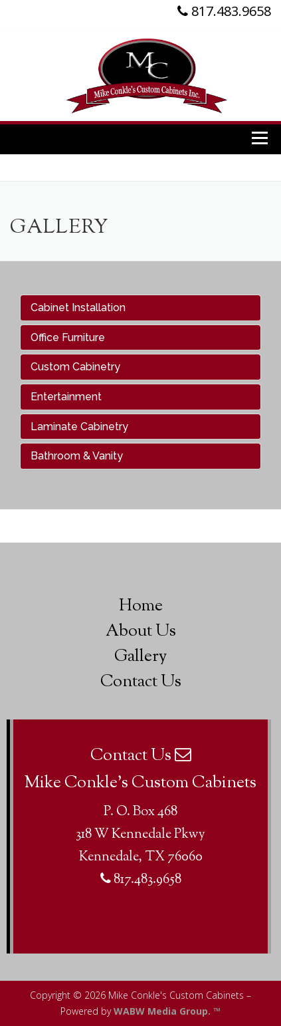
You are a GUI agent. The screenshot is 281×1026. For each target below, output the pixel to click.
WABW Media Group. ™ (167, 1011)
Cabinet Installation (78, 307)
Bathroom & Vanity (77, 455)
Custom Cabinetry (75, 366)
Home (141, 606)
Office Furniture (68, 337)
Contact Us (140, 682)
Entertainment (66, 396)
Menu (261, 137)
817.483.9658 (224, 11)
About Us (141, 632)
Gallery (140, 657)
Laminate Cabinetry (79, 426)
